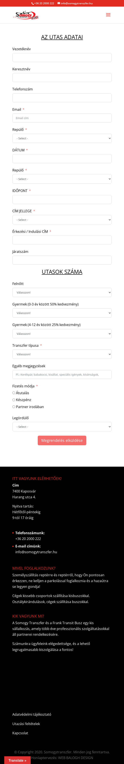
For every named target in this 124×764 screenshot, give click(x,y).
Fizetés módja (23, 386)
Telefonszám (22, 89)
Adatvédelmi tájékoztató (31, 714)
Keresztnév (21, 69)
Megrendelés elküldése (62, 440)
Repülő (18, 129)
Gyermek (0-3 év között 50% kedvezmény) (45, 304)
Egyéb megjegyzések (28, 366)
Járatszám (20, 251)
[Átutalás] (13, 392)
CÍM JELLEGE (22, 211)
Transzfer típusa (25, 345)
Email (16, 109)
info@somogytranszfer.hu (36, 552)
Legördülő (20, 418)
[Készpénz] (13, 399)
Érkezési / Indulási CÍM (30, 231)
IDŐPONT (19, 190)
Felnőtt (18, 283)
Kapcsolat (20, 733)
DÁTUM (18, 150)
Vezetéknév (21, 49)
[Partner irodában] (13, 406)
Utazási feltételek (26, 723)
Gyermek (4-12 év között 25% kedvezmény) (46, 324)
